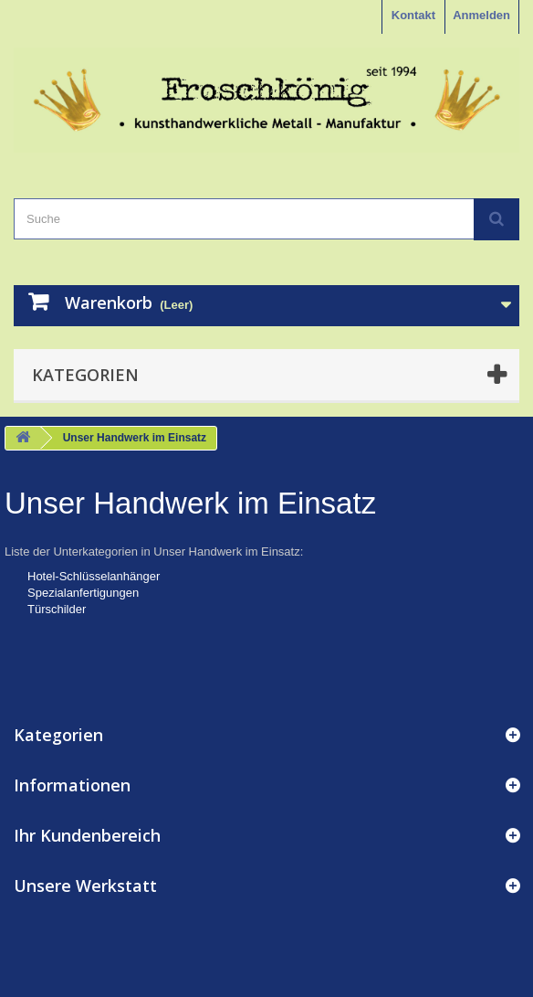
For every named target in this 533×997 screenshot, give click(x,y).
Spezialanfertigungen (83, 592)
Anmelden (481, 15)
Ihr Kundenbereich (87, 835)
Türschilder (56, 609)
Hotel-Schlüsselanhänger (93, 576)
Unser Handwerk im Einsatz (190, 503)
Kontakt (413, 15)
